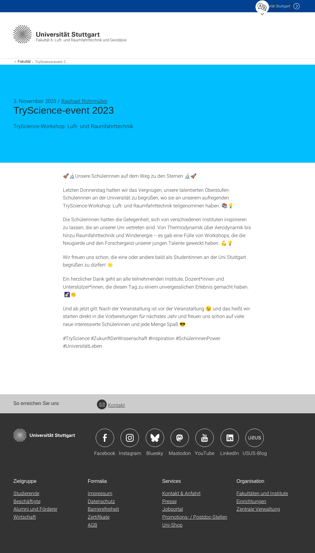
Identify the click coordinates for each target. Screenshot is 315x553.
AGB (92, 524)
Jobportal (172, 509)
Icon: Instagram (130, 438)
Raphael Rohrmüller (84, 100)
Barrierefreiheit (103, 509)
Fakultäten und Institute (262, 493)
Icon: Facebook (105, 438)
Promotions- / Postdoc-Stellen (194, 516)
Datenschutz (101, 501)
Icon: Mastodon (180, 438)
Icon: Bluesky (155, 438)
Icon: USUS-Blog (254, 438)
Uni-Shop (172, 524)
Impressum (100, 493)
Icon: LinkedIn (230, 438)
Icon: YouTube (204, 438)
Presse (169, 501)
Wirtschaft (24, 516)
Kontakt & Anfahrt (181, 493)
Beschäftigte (26, 501)
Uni (273, 6)
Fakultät (24, 61)
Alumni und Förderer (35, 509)
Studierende (26, 493)
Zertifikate (98, 516)
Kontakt (111, 405)
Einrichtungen (251, 501)
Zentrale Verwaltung (258, 509)
